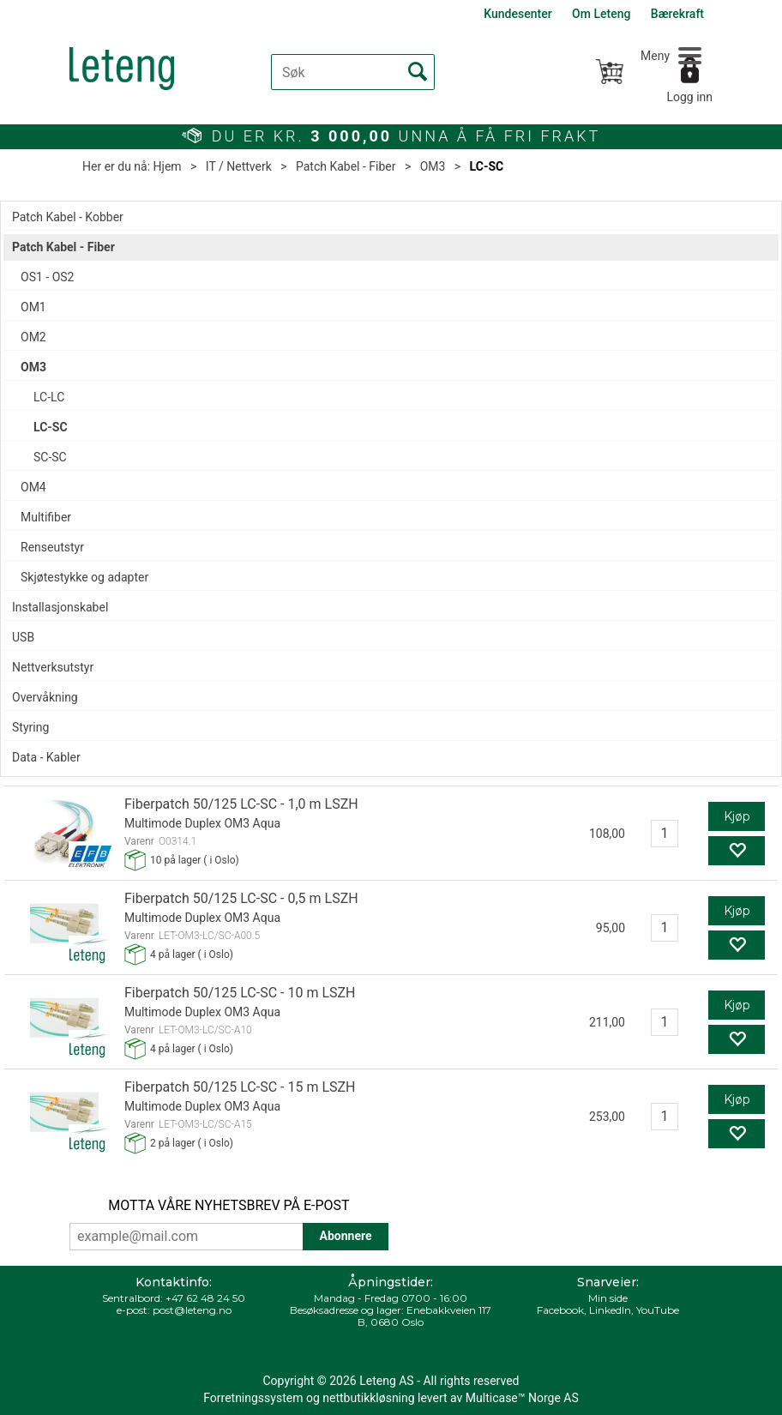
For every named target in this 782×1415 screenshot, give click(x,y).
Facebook (560, 1310)
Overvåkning (45, 697)
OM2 (33, 337)
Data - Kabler (46, 757)
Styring (30, 727)
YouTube (657, 1310)
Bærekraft (677, 14)
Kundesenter (517, 14)
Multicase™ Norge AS (522, 1398)
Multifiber (46, 517)
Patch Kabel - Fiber (346, 166)
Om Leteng (601, 14)
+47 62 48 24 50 (205, 1298)
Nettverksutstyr (52, 667)
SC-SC (50, 457)
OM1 (33, 307)
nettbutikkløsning (368, 1398)
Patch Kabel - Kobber (67, 217)
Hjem (167, 166)
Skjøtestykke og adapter (84, 577)
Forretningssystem (253, 1398)
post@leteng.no (192, 1310)
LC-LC (48, 397)
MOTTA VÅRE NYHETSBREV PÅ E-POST (228, 1205)
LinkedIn (610, 1310)
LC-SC (487, 166)
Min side (608, 1298)
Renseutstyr (52, 547)
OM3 (433, 166)
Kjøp (737, 816)
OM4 (33, 487)
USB (23, 637)
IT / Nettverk (239, 166)
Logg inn (689, 97)
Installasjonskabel (60, 607)
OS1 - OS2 (47, 277)
